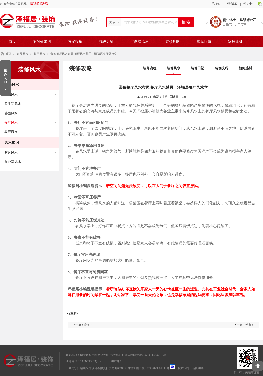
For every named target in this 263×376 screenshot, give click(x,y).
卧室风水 (11, 113)
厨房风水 (11, 94)
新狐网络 (198, 368)
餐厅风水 (39, 53)
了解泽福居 (139, 42)
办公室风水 (12, 162)
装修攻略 (172, 42)
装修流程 (149, 68)
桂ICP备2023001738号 (155, 368)
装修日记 (197, 68)
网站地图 (116, 361)
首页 (12, 42)
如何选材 (245, 68)
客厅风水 (11, 132)
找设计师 (106, 42)
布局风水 (22, 53)
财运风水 (11, 152)
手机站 (216, 4)
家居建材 (235, 42)
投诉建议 (232, 4)
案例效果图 (42, 42)
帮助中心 (249, 4)
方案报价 (75, 42)
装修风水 (173, 68)
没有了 (88, 324)
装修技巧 (221, 68)
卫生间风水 (12, 104)
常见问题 (204, 42)
